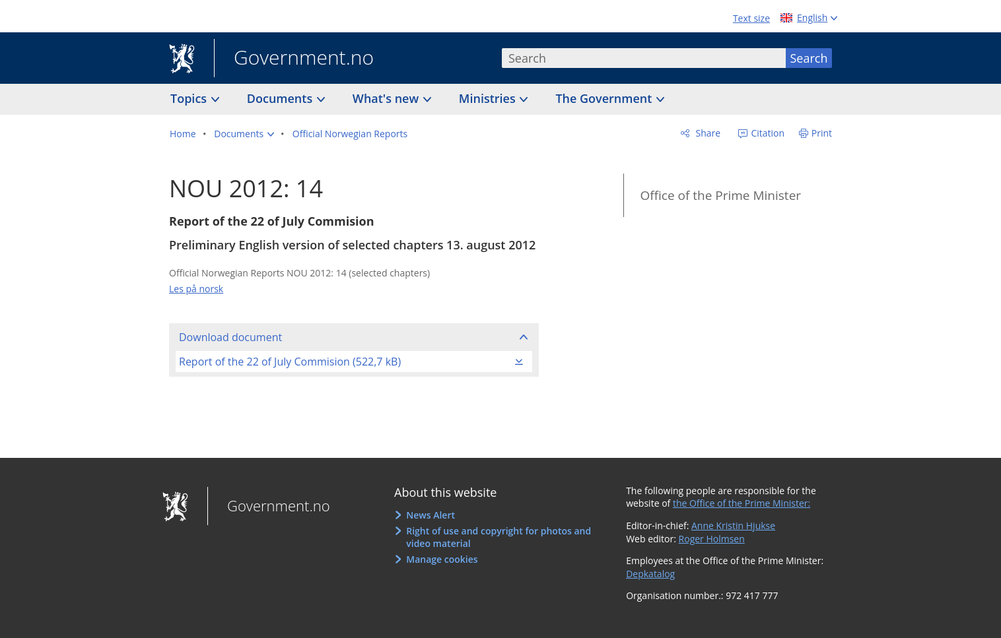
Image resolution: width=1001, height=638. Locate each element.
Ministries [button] (489, 98)
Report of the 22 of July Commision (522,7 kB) (290, 361)
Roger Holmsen (712, 538)
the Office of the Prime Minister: (741, 503)
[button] (244, 134)
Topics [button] (190, 98)
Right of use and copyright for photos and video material (498, 537)
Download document (230, 337)
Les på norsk (196, 288)
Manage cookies (441, 559)
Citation (766, 133)
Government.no (294, 59)
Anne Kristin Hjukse (733, 525)
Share (706, 133)
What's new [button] (387, 98)
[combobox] (644, 58)
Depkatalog (650, 573)
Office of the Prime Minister (720, 195)
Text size (751, 18)
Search (809, 58)
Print (821, 133)
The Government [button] (605, 98)
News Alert (430, 515)
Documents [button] (281, 98)
